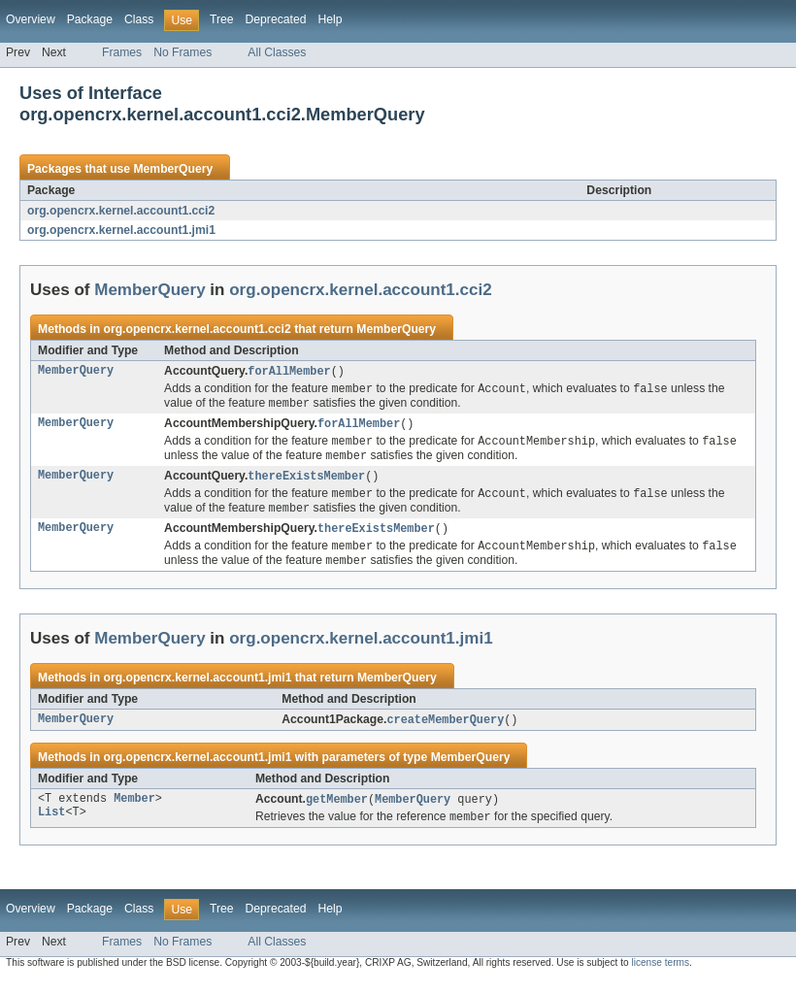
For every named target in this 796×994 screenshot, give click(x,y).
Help (329, 19)
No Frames (182, 52)
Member (134, 812)
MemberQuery (173, 169)
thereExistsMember (306, 482)
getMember (337, 812)
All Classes (277, 52)
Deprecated (276, 19)
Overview (30, 19)
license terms (660, 977)
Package (90, 19)
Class (138, 19)
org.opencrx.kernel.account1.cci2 (121, 210)
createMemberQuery (445, 732)
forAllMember (289, 372)
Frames (122, 52)
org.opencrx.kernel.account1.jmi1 (121, 230)
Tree (222, 19)
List (51, 828)
